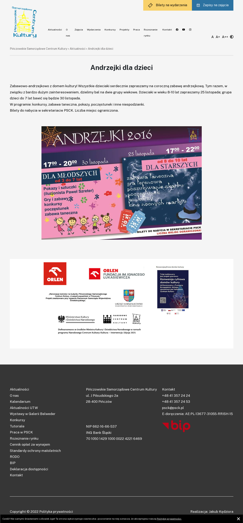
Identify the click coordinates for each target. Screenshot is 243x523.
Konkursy (110, 29)
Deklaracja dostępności (29, 469)
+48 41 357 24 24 (176, 396)
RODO (14, 457)
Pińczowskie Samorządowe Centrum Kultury (38, 48)
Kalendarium (20, 402)
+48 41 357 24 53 (176, 402)
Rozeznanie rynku (24, 438)
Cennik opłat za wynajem (30, 444)
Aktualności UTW (24, 408)
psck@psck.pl (173, 408)
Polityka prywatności (56, 512)
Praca (136, 29)
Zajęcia (79, 29)
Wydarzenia (94, 29)
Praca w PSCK (21, 432)
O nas (14, 396)
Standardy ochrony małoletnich (35, 451)
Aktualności (55, 29)
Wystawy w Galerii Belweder (32, 414)
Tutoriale (17, 426)
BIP (12, 463)
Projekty (124, 29)
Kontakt (167, 29)
